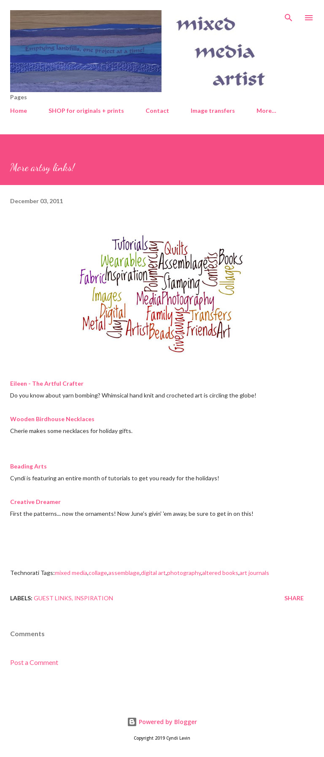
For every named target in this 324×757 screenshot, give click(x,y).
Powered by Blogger (162, 722)
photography (184, 572)
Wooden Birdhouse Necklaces (52, 418)
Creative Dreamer (35, 501)
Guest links (53, 598)
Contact (157, 110)
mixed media (71, 572)
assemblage (124, 572)
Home (18, 110)
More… (266, 110)
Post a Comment (34, 662)
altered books (220, 572)
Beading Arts (28, 466)
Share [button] (294, 598)
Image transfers (213, 110)
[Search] (289, 15)
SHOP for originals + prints (86, 110)
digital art (153, 572)
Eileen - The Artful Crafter (47, 383)
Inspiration (93, 598)
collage (98, 572)
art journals (254, 572)
